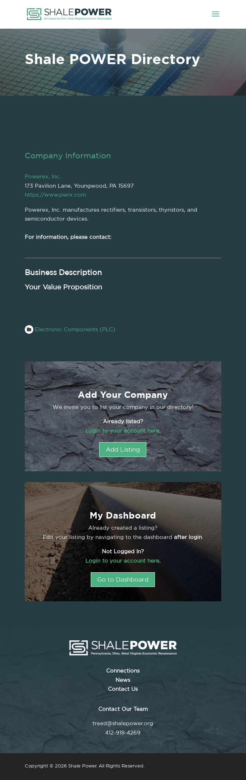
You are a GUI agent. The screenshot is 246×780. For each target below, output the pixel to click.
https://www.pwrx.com (55, 195)
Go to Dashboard (122, 579)
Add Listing (123, 449)
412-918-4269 (123, 733)
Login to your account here (122, 431)
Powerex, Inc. (43, 176)
